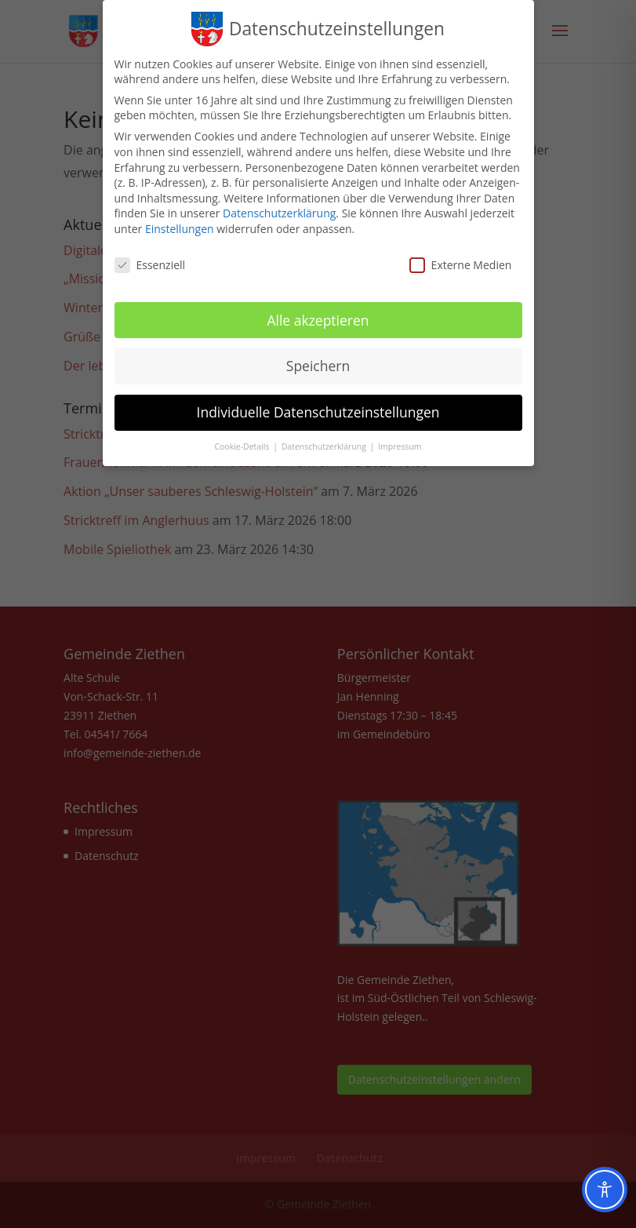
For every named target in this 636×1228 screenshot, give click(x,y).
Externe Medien (460, 260)
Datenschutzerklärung (279, 209)
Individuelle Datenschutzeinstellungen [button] (318, 408)
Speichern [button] (318, 362)
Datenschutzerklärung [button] (325, 443)
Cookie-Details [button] (242, 443)
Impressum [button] (399, 443)
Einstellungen (179, 224)
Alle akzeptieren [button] (318, 316)
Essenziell (150, 260)
